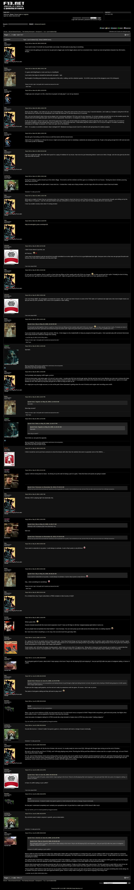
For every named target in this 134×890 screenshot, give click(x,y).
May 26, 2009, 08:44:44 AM (35, 592)
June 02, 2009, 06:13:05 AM (35, 676)
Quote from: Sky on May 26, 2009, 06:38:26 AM (42, 573)
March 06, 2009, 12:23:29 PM (35, 90)
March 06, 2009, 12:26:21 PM (35, 108)
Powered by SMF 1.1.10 (57, 888)
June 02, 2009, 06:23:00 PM (35, 813)
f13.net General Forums (15, 31)
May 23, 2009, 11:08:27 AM (35, 494)
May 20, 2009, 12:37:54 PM (35, 418)
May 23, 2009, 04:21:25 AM (35, 470)
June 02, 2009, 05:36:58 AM (35, 657)
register (26, 14)
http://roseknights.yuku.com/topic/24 (36, 224)
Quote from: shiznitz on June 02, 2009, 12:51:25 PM (43, 838)
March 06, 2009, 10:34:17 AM (35, 68)
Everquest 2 (39, 31)
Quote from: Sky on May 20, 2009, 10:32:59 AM (42, 324)
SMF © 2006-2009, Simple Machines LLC (73, 888)
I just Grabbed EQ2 (51, 31)
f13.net (5, 31)
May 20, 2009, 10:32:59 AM (35, 270)
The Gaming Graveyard (28, 31)
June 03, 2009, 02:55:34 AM (35, 833)
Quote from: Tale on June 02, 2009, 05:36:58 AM (42, 774)
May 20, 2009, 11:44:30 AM (35, 346)
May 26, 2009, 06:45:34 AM (35, 569)
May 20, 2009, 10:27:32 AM (35, 246)
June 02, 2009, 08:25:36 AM (35, 744)
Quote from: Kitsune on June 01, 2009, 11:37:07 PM (43, 681)
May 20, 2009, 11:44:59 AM (35, 371)
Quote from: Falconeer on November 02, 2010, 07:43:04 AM (46, 487)
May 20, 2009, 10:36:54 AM (35, 295)
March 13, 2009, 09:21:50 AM (35, 151)
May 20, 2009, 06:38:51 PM (35, 448)
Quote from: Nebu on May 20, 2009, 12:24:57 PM (42, 423)
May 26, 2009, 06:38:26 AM (35, 543)
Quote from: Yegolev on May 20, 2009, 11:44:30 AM (43, 401)
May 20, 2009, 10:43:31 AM (35, 319)
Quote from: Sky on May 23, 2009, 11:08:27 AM (42, 524)
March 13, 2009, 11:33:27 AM (35, 195)
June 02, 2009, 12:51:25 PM (35, 770)
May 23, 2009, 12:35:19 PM (35, 519)
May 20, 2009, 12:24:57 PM (35, 396)
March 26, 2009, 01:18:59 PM (35, 220)
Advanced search (40, 24)
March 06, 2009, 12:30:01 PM (35, 133)
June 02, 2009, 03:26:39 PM (35, 794)
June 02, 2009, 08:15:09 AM (35, 725)
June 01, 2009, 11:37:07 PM (35, 637)
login (20, 14)
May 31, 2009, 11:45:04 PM (35, 617)
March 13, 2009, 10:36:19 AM (35, 176)
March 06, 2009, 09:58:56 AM (35, 43)
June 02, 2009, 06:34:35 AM (35, 701)
